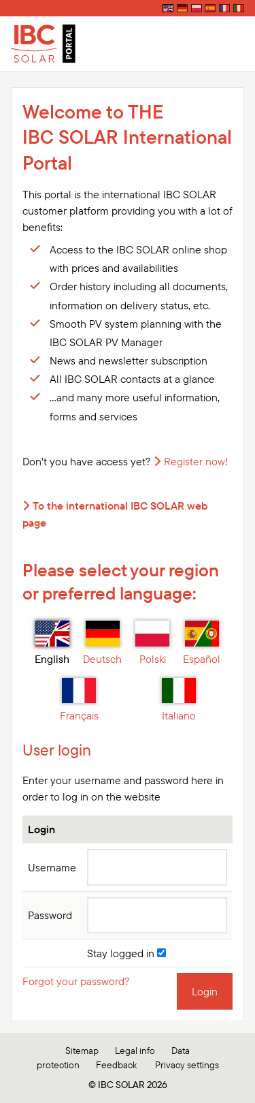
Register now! (196, 461)
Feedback (116, 1065)
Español (201, 643)
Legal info (135, 1050)
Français (79, 700)
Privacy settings (187, 1065)
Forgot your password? (76, 981)
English (52, 643)
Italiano (179, 700)
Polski (152, 643)
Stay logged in (126, 953)
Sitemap (82, 1050)
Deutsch (102, 643)
